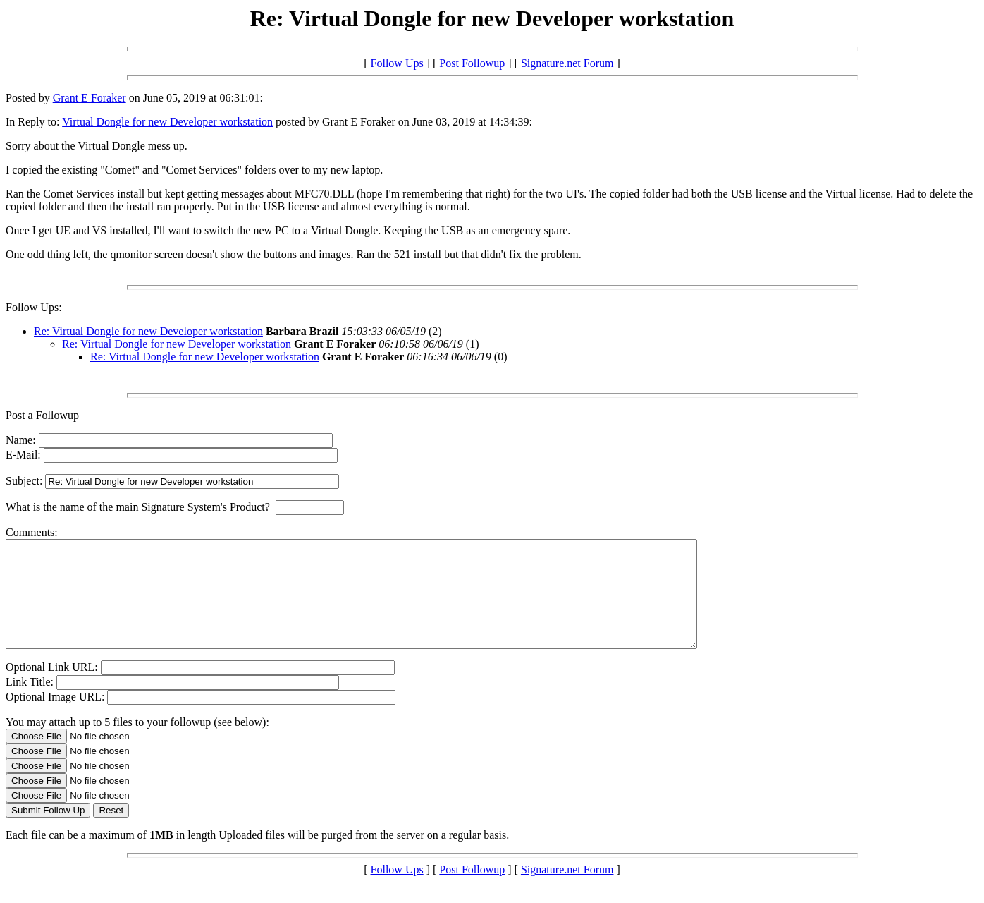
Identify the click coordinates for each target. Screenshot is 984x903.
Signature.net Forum (567, 63)
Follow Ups (397, 63)
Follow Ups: (34, 307)
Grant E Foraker (89, 98)
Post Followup (472, 63)
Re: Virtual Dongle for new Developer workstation (148, 331)
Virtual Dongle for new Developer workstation (167, 122)
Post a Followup (42, 415)
